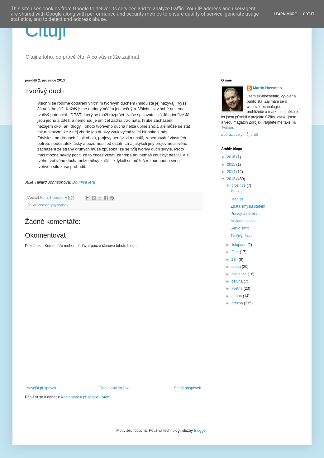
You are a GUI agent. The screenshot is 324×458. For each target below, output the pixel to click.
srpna (236, 266)
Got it (308, 14)
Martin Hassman (267, 88)
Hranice (237, 199)
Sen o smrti (240, 228)
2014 (231, 172)
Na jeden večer (243, 221)
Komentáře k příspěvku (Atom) (86, 397)
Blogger (200, 430)
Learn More (285, 14)
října (235, 252)
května (237, 288)
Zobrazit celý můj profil (240, 134)
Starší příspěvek (187, 388)
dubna (237, 296)
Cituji (45, 30)
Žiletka (236, 192)
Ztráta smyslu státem (248, 206)
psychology (59, 205)
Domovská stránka (115, 388)
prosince (239, 185)
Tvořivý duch (241, 236)
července (239, 274)
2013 (231, 179)
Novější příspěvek (41, 388)
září (235, 259)
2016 (231, 157)
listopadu (239, 245)
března (237, 303)
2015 (231, 164)
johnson (44, 205)
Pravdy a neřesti (244, 213)
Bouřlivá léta (83, 182)
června (237, 281)
